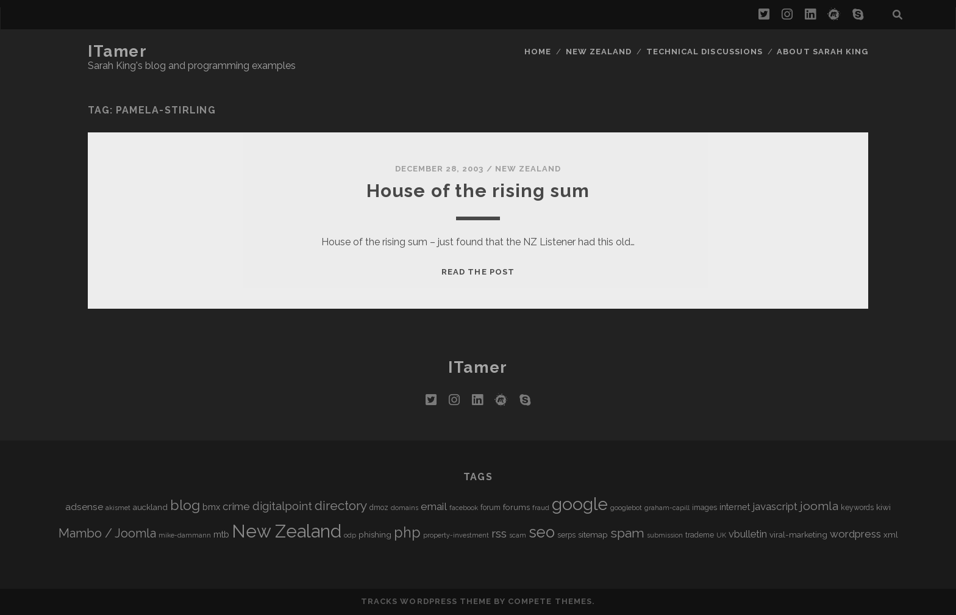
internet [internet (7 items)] (734, 507)
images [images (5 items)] (704, 507)
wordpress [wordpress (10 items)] (855, 534)
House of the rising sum (478, 190)
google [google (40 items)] (580, 504)
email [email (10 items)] (434, 506)
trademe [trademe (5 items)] (699, 535)
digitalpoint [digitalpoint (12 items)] (282, 506)
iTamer (117, 51)
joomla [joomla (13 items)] (819, 506)
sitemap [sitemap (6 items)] (593, 534)
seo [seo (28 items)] (542, 532)
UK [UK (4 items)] (721, 535)
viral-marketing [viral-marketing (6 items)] (798, 534)
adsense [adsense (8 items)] (84, 506)
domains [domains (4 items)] (404, 507)
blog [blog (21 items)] (185, 505)
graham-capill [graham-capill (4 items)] (667, 507)
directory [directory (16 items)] (341, 505)
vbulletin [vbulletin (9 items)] (748, 534)
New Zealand (599, 51)
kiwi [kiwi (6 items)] (883, 507)
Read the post (478, 271)
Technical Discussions (704, 51)
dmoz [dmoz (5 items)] (378, 507)
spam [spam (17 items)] (627, 533)
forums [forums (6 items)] (516, 507)
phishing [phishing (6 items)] (374, 534)
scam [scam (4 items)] (517, 535)
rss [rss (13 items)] (499, 534)
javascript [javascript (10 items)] (774, 506)
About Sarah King (822, 51)
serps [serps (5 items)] (566, 535)
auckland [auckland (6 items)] (150, 507)
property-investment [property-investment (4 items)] (456, 535)
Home (537, 51)
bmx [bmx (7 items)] (211, 507)
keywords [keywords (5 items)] (857, 507)
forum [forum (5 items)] (490, 507)
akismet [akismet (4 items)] (117, 507)
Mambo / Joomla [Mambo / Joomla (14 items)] (107, 533)
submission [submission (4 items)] (665, 535)
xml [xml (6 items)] (890, 534)
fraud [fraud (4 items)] (540, 507)
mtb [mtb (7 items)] (221, 534)
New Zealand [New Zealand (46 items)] (286, 531)
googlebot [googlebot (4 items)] (626, 507)
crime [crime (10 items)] (236, 506)
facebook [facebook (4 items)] (463, 507)
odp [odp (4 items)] (350, 535)
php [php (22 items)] (407, 532)
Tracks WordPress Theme (426, 601)
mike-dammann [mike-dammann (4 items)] (185, 535)
